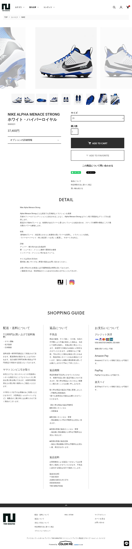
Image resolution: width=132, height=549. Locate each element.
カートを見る (100, 519)
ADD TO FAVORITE (97, 155)
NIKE (23, 17)
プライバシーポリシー (43, 531)
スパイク (14, 17)
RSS (66, 515)
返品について (76, 181)
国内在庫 (32, 7)
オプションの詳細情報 (21, 140)
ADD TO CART (97, 143)
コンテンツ (47, 7)
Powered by (66, 543)
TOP (6, 17)
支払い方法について (42, 523)
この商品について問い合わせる (97, 165)
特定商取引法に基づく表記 (81, 185)
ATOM (71, 515)
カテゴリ (18, 7)
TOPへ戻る (66, 505)
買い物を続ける (77, 188)
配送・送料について (42, 515)
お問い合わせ (99, 522)
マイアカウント (100, 515)
